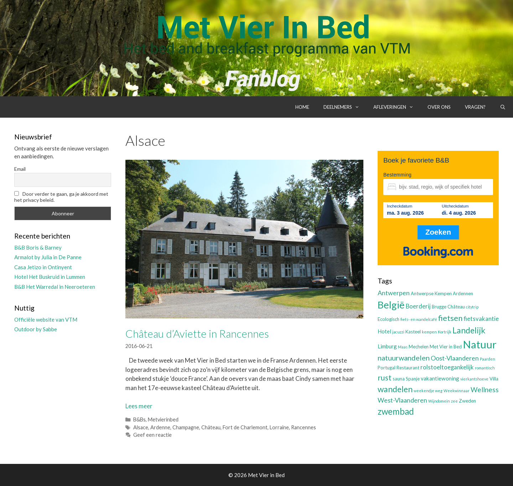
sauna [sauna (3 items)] (399, 379)
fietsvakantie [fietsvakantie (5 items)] (481, 318)
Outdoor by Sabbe (35, 329)
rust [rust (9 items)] (385, 377)
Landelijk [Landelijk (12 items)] (468, 330)
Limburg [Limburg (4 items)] (387, 346)
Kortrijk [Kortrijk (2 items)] (444, 331)
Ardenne (160, 427)
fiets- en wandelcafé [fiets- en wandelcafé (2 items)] (418, 319)
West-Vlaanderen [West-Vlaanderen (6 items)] (402, 400)
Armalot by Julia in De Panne (48, 257)
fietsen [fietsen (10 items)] (450, 318)
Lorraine (279, 427)
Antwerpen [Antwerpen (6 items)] (394, 293)
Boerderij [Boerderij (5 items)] (418, 306)
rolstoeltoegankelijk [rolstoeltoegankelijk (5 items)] (447, 367)
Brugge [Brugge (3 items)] (439, 306)
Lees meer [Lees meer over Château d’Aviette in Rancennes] (138, 406)
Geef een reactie (152, 435)
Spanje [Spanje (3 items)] (413, 379)
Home (302, 107)
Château (211, 427)
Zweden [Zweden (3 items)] (467, 401)
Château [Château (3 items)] (456, 306)
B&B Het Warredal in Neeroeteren (54, 286)
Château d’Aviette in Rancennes (197, 333)
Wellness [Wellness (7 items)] (485, 389)
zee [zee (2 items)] (454, 401)
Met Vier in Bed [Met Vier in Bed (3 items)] (446, 346)
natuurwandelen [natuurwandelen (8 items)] (404, 357)
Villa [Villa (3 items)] (493, 379)
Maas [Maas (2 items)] (403, 346)
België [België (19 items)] (391, 305)
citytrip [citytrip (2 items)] (472, 307)
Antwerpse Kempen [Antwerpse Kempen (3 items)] (431, 293)
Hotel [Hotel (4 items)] (384, 331)
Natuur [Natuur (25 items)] (480, 344)
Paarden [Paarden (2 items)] (487, 359)
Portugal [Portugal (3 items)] (386, 367)
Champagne (185, 427)
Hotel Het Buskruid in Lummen (49, 276)
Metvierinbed (163, 419)
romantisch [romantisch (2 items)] (485, 367)
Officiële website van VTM (45, 319)
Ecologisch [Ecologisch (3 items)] (388, 319)
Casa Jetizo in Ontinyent (43, 267)
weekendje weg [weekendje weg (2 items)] (428, 390)
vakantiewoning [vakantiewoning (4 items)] (440, 378)
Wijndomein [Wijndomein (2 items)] (439, 401)
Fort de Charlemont (245, 427)
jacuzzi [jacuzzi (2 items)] (398, 331)
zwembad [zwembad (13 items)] (396, 411)
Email (20, 169)
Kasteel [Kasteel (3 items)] (413, 331)
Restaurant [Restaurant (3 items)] (408, 367)
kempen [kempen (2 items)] (429, 331)
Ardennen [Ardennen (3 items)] (463, 293)
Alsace (140, 427)
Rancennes (303, 427)
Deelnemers (344, 107)
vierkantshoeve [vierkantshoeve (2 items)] (474, 379)
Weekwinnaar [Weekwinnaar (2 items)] (457, 390)
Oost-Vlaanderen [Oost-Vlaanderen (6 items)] (455, 358)
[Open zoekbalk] (503, 107)
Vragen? (475, 107)
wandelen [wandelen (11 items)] (395, 389)
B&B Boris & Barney (38, 247)
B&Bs (139, 419)
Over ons (439, 107)
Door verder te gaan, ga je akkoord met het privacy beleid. (61, 197)
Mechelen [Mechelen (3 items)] (419, 346)
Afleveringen (396, 107)
